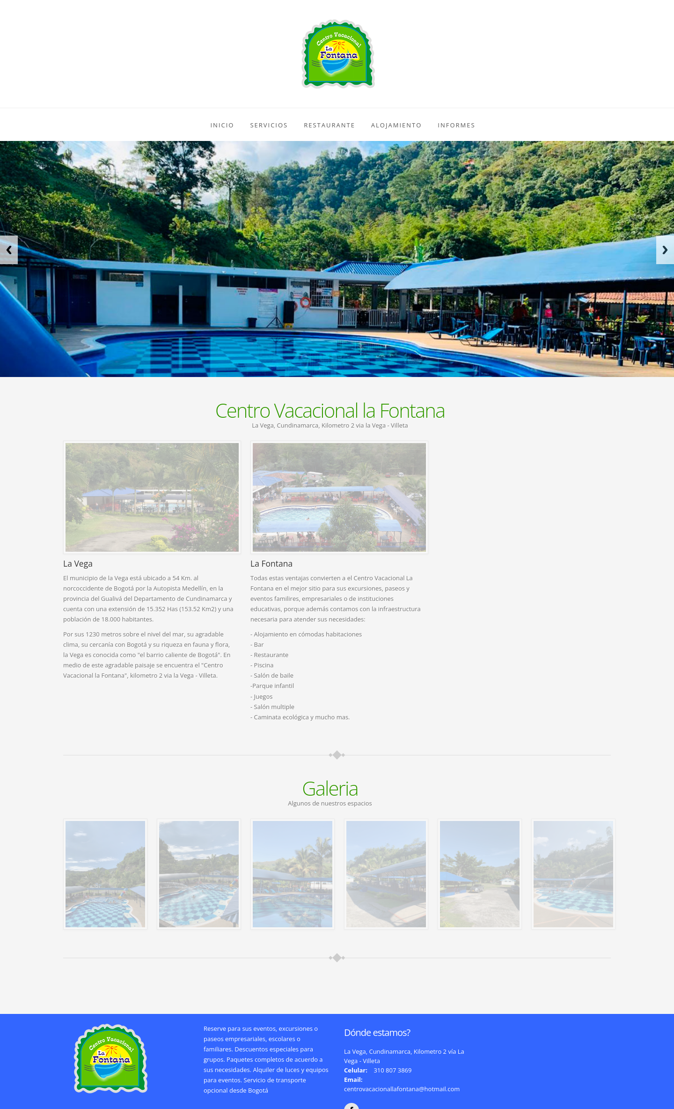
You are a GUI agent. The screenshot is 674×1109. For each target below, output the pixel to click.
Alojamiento (396, 125)
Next (665, 250)
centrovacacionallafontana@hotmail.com (402, 1089)
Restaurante (329, 125)
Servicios (269, 125)
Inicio (222, 125)
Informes (456, 125)
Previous (9, 250)
